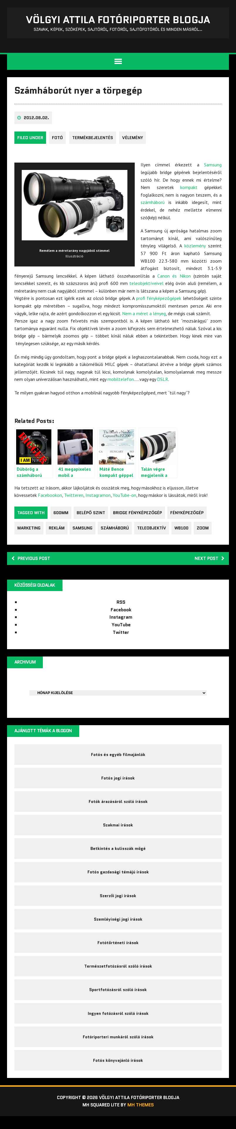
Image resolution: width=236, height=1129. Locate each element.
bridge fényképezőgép (139, 514)
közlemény (194, 248)
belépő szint (91, 514)
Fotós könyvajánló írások (118, 1072)
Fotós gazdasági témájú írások (118, 879)
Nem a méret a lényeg (144, 315)
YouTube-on (124, 497)
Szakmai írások (118, 830)
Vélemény (134, 140)
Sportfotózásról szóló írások (118, 1000)
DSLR (162, 381)
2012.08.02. (36, 120)
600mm (61, 514)
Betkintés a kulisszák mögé (118, 855)
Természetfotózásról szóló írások (118, 975)
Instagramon (98, 497)
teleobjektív (154, 530)
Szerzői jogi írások (118, 903)
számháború (153, 204)
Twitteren (74, 497)
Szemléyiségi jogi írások (118, 927)
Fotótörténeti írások (118, 951)
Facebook (121, 612)
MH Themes (142, 1117)
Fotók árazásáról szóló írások (118, 806)
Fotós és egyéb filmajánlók (118, 758)
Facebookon (50, 497)
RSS (121, 605)
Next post (208, 560)
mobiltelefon (121, 381)
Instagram (120, 620)
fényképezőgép (189, 514)
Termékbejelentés (93, 140)
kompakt (189, 189)
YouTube (121, 627)
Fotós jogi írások (118, 782)
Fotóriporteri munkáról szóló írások (118, 1048)
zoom (207, 530)
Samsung (212, 167)
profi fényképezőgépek (158, 300)
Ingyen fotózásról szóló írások (118, 1024)
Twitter (121, 635)
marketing (29, 530)
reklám (57, 530)
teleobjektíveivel (146, 285)
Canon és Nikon (174, 278)
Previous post (32, 560)
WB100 (185, 530)
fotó (57, 140)
